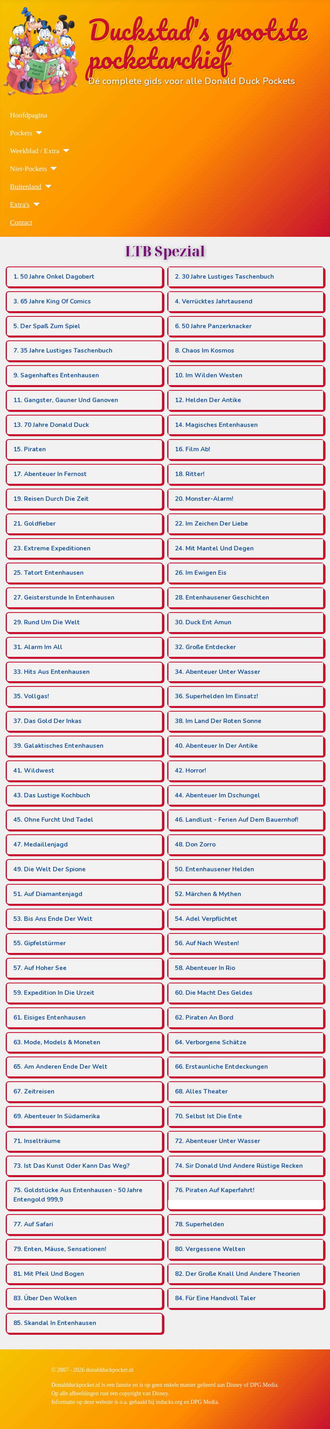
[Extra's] (35, 204)
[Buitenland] (46, 186)
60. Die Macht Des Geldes (213, 993)
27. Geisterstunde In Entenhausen (63, 597)
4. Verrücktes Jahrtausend (213, 301)
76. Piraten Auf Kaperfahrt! (215, 1190)
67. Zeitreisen (33, 1091)
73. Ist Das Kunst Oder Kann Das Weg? (71, 1166)
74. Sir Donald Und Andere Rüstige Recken (239, 1166)
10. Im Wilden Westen (208, 375)
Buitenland (25, 186)
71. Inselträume (36, 1141)
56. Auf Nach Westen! (207, 943)
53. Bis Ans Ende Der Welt (53, 919)
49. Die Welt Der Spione (49, 869)
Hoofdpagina (28, 115)
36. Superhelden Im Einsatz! (216, 696)
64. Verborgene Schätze (210, 1042)
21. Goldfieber (34, 524)
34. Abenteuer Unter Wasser (217, 672)
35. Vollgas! (31, 696)
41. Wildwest (33, 770)
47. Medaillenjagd (40, 844)
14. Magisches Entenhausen (216, 425)
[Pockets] (37, 132)
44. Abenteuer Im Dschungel (217, 795)
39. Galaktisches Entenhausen (58, 746)
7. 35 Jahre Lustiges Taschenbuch (62, 350)
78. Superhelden (199, 1224)
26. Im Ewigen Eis (200, 573)
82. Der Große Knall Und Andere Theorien (237, 1274)
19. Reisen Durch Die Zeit (51, 499)
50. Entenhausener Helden (214, 869)
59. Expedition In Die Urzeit (54, 993)
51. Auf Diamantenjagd (47, 894)
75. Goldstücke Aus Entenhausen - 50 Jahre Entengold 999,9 (77, 1195)
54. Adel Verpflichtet (206, 919)
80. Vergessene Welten (210, 1249)
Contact (21, 222)
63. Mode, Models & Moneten (56, 1042)
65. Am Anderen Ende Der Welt (60, 1067)
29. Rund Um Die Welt (46, 622)
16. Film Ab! (192, 449)
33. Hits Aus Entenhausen (51, 672)
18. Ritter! (190, 474)
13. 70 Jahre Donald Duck (51, 425)
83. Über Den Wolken (45, 1298)
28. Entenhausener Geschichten (222, 597)
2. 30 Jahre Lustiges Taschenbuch (224, 277)
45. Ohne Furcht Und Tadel (53, 820)
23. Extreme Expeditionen (52, 548)
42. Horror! (190, 770)
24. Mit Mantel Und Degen (214, 548)
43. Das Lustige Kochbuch (51, 795)
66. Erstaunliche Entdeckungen (221, 1067)
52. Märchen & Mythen (208, 894)
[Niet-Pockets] (52, 168)
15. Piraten (29, 449)
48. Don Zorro (195, 844)
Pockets (21, 133)
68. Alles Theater (201, 1091)
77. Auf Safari (33, 1224)
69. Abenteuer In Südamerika (56, 1116)
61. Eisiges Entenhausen (49, 1017)
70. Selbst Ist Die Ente (208, 1116)
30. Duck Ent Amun (203, 622)
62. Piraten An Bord (204, 1017)
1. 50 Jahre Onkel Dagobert (54, 277)
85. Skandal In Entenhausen (54, 1323)
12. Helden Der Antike (208, 400)
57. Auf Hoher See (40, 968)
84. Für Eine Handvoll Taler (215, 1298)
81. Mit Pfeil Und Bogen (48, 1274)
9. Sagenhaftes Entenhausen (56, 375)
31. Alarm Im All (38, 647)
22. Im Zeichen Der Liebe (211, 524)
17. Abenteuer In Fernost (50, 474)
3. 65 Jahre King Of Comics (52, 301)
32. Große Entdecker (205, 647)
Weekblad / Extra (35, 151)
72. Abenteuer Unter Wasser (217, 1141)
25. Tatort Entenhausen (48, 573)
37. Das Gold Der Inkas (47, 721)
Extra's (20, 204)
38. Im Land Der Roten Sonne (218, 721)
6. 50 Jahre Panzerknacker (213, 326)
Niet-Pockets (28, 169)
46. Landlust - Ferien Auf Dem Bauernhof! (236, 820)
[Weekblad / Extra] (64, 150)
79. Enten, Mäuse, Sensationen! (59, 1249)
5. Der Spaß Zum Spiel (46, 326)
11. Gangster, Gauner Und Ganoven (65, 400)
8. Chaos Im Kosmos (204, 350)
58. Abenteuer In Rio (205, 968)
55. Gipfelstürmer (39, 943)
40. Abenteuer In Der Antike (216, 746)
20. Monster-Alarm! (204, 499)
